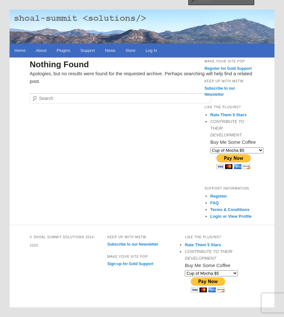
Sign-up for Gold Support (130, 264)
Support (87, 50)
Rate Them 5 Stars (228, 114)
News (110, 50)
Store (130, 50)
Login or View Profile (231, 216)
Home (20, 50)
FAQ (214, 202)
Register (218, 196)
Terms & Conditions (230, 209)
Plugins (63, 50)
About (41, 50)
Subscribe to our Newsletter (132, 244)
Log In (151, 50)
